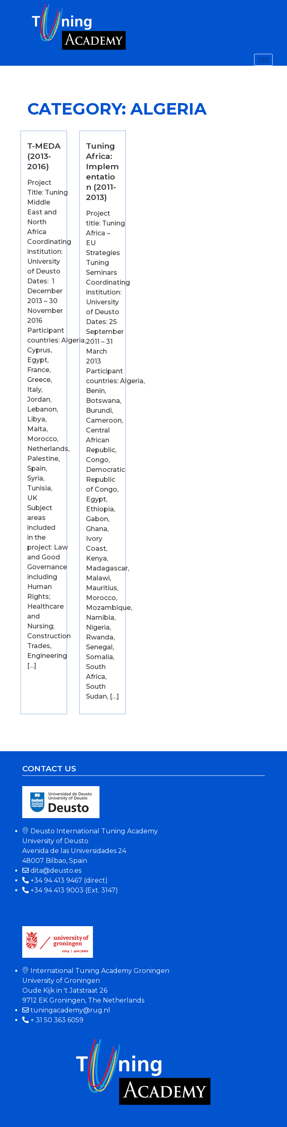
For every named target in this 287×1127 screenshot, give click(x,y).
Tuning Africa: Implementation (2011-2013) (102, 171)
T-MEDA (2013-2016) (43, 156)
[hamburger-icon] (263, 60)
